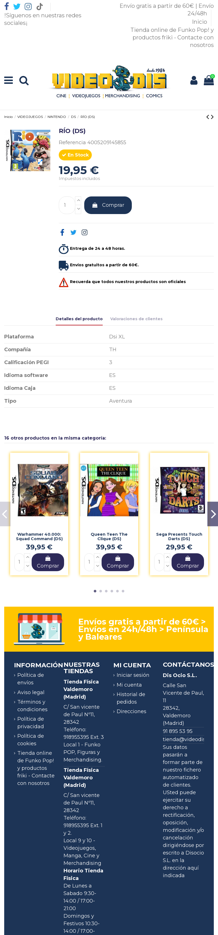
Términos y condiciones (32, 706)
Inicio (200, 21)
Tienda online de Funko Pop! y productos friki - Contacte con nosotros (172, 37)
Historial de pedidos (131, 698)
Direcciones (131, 711)
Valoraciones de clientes (136, 318)
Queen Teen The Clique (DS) (109, 537)
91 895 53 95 (178, 731)
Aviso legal (30, 692)
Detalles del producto (79, 318)
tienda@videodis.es (187, 739)
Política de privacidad (30, 723)
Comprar (108, 205)
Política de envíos (30, 679)
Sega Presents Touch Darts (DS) (179, 537)
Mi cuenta (129, 685)
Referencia (72, 142)
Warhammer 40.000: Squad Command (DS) (39, 537)
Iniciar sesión (133, 675)
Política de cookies (30, 740)
